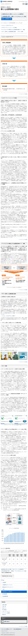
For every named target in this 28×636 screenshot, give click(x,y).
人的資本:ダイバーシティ (7, 584)
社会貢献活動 (5, 596)
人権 (3, 589)
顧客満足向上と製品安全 (7, 591)
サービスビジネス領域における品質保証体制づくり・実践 (13, 29)
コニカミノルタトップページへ (8, 632)
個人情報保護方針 (17, 629)
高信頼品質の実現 (6, 16)
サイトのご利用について (6, 629)
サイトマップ (4, 631)
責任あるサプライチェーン (7, 587)
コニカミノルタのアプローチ (7, 25)
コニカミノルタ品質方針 (18, 14)
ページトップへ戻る (23, 94)
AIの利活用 (4, 594)
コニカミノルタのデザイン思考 (9, 315)
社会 (3, 580)
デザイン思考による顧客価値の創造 (8, 31)
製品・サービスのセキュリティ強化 (19, 16)
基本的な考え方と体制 (7, 14)
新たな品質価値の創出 (7, 18)
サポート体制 (20, 31)
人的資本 (4, 582)
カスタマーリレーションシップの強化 (9, 27)
